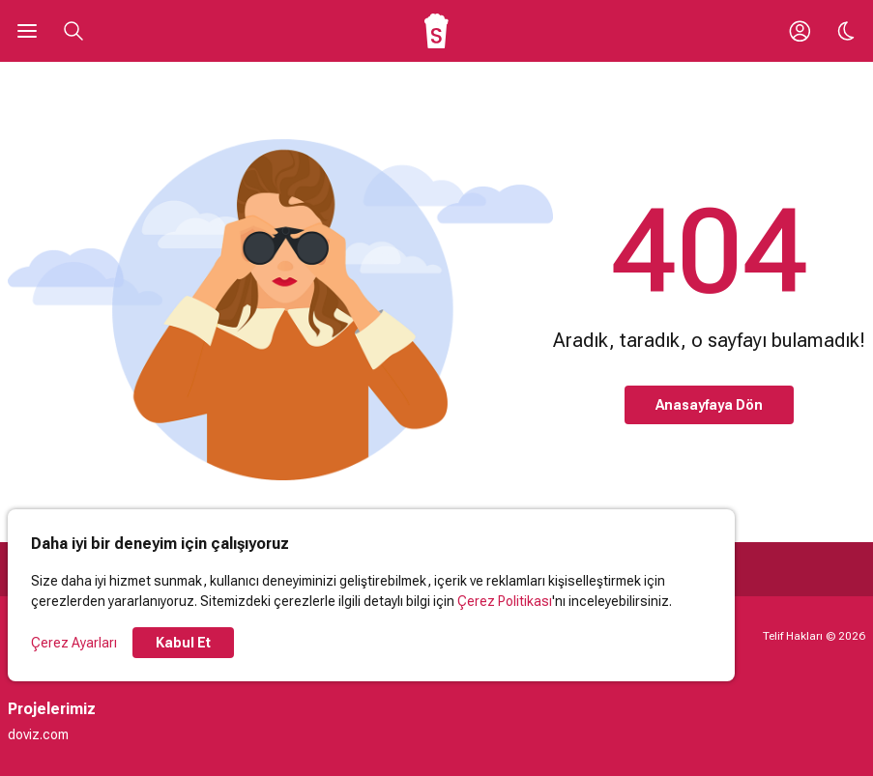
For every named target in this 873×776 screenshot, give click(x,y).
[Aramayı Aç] (73, 31)
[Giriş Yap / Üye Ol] (799, 31)
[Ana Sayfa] (436, 31)
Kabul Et (183, 642)
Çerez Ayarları (74, 642)
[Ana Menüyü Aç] (27, 31)
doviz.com (38, 734)
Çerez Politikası (504, 601)
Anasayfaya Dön (709, 405)
